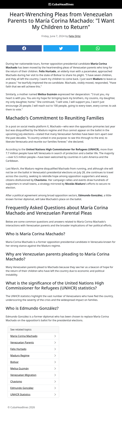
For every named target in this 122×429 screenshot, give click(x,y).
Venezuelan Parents (33, 342)
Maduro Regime (33, 355)
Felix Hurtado (33, 349)
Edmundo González (33, 388)
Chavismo (33, 381)
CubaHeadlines (61, 4)
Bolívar (33, 362)
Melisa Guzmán (33, 368)
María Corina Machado (33, 336)
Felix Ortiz (75, 36)
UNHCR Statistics (33, 394)
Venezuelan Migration (33, 375)
